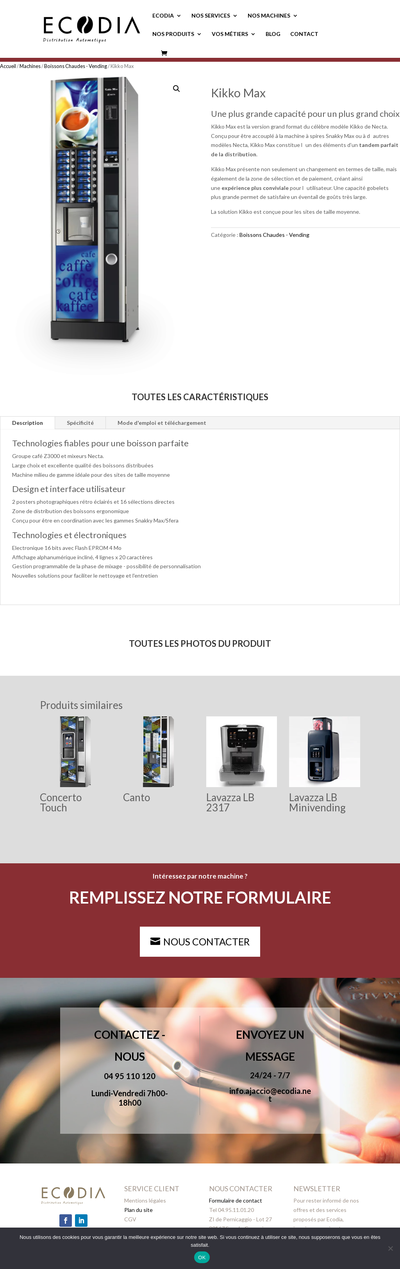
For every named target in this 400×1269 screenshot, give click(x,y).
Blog (273, 34)
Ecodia (163, 16)
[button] (177, 89)
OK (201, 1257)
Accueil (8, 66)
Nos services (210, 16)
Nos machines (269, 16)
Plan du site (138, 1209)
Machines (30, 66)
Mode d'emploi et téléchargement (162, 422)
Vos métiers (230, 34)
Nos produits (173, 34)
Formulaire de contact (235, 1200)
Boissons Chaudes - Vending (75, 66)
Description (27, 422)
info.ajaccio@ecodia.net (270, 1094)
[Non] (390, 1248)
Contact (304, 34)
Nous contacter (206, 941)
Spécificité (80, 422)
